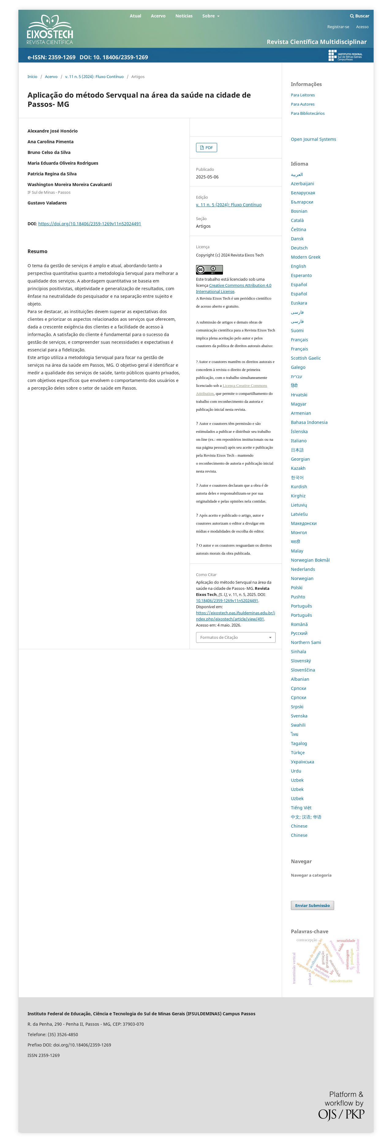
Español (299, 284)
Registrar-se (338, 26)
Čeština (298, 229)
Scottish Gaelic (306, 358)
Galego (298, 367)
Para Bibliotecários (308, 113)
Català (297, 220)
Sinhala (298, 651)
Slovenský (301, 661)
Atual (135, 16)
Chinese (299, 826)
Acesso (362, 26)
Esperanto (301, 275)
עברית (296, 376)
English (298, 266)
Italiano (299, 441)
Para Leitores (303, 95)
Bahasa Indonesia (309, 422)
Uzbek (297, 780)
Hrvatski (299, 395)
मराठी (295, 542)
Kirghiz (298, 496)
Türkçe (298, 752)
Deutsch (299, 248)
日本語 (297, 450)
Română (299, 624)
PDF (209, 147)
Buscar (359, 16)
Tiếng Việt (301, 808)
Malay (297, 551)
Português (301, 606)
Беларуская (303, 193)
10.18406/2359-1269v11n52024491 (227, 600)
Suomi (297, 330)
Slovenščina (303, 670)
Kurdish (299, 486)
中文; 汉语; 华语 (306, 817)
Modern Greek (305, 257)
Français (299, 340)
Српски (298, 688)
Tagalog (299, 743)
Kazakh (298, 468)
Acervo (158, 16)
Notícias (184, 16)
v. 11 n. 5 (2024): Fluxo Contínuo (94, 76)
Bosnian (299, 211)
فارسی (297, 312)
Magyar (299, 404)
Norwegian (302, 578)
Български (302, 202)
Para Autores (303, 104)
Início (32, 76)
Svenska (299, 716)
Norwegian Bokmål (310, 560)
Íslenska (299, 431)
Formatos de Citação (219, 637)
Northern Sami (306, 642)
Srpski (297, 707)
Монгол (299, 532)
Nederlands (303, 569)
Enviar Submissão (312, 905)
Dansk (297, 239)
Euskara (299, 303)
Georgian (300, 459)
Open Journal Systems (313, 139)
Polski (297, 587)
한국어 (297, 477)
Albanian (300, 679)
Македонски (304, 523)
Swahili (298, 725)
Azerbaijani (302, 183)
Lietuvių (299, 505)
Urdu (296, 771)
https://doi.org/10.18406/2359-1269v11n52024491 (89, 224)
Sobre (209, 16)
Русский (299, 633)
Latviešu (299, 514)
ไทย (294, 734)
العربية (297, 174)
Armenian (301, 413)
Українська (302, 762)
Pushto (298, 597)
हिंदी (294, 385)
